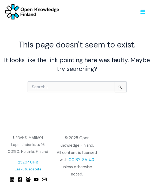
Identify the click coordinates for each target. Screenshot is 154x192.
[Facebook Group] (28, 179)
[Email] (44, 179)
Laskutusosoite (28, 169)
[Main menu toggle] (143, 11)
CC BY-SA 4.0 (81, 159)
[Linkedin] (12, 179)
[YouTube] (36, 179)
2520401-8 (28, 162)
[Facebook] (20, 179)
